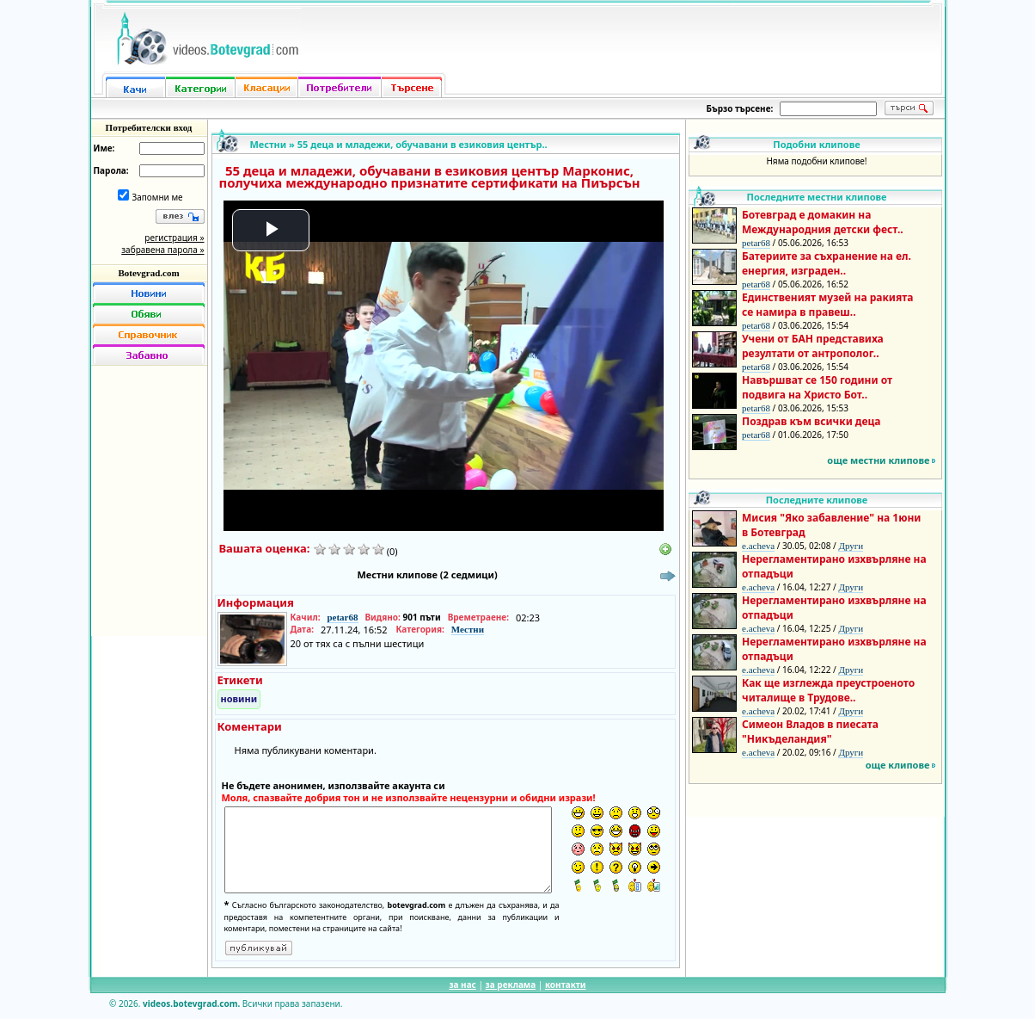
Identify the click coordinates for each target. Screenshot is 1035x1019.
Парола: (111, 170)
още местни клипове (878, 460)
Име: (104, 148)
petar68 (342, 617)
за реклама (511, 985)
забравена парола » (162, 250)
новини (239, 698)
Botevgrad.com (148, 273)
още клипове (898, 764)
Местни (268, 144)
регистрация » (174, 238)
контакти (565, 985)
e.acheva (758, 545)
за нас (462, 985)
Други (850, 545)
